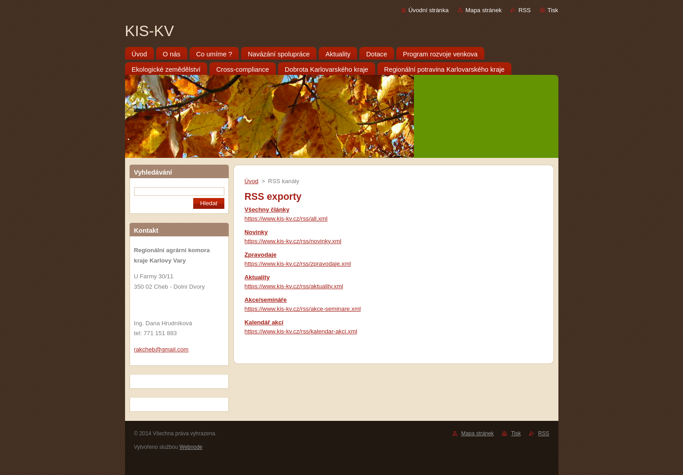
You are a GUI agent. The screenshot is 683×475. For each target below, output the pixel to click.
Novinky (256, 232)
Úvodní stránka (429, 10)
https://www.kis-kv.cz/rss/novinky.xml (293, 241)
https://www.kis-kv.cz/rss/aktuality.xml (294, 286)
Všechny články (267, 209)
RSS (524, 10)
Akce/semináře (266, 299)
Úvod (252, 181)
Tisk (553, 10)
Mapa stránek (483, 10)
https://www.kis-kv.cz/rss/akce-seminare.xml (303, 308)
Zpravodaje (261, 254)
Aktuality (257, 277)
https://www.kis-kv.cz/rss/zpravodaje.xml (298, 263)
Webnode (191, 447)
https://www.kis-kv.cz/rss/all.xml (286, 218)
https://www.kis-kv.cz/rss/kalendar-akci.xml (301, 331)
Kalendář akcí (264, 322)
